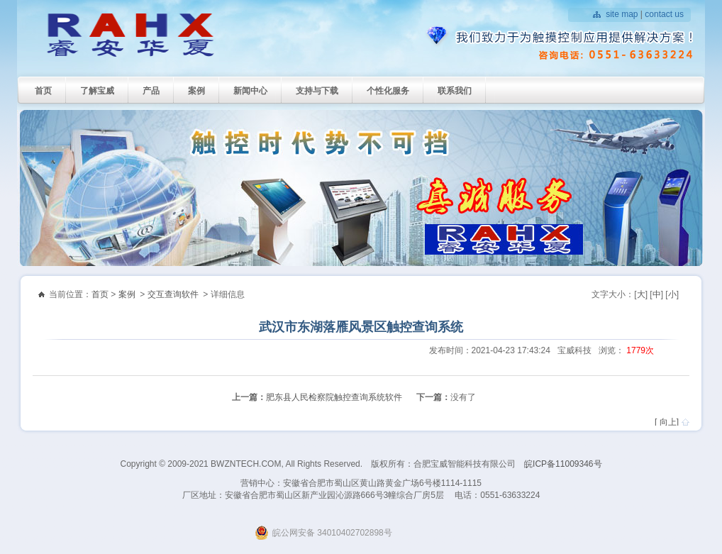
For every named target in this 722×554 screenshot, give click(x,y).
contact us (664, 14)
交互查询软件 (173, 294)
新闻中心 (250, 91)
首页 (43, 91)
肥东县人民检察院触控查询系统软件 (334, 397)
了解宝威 (97, 91)
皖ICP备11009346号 (562, 464)
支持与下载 (317, 91)
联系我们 (455, 91)
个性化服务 (388, 91)
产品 (151, 91)
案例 (196, 91)
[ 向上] (667, 422)
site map (622, 14)
